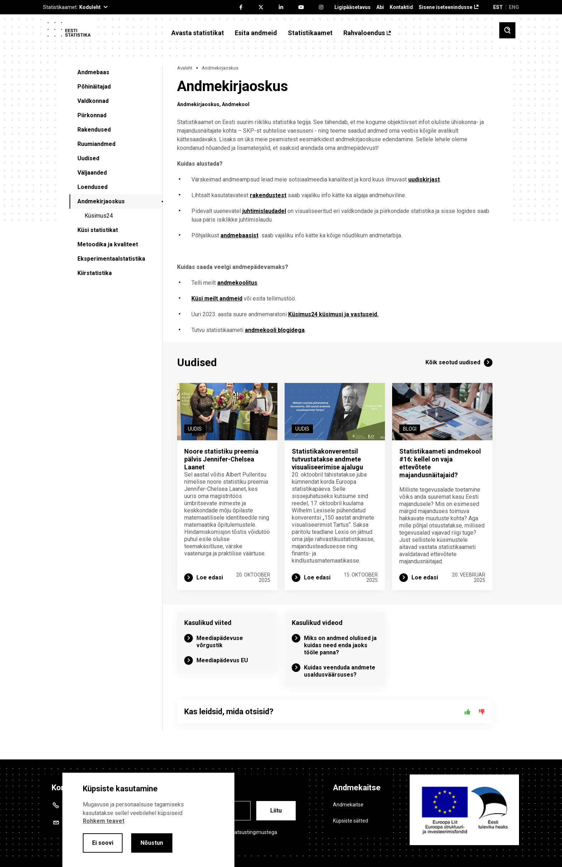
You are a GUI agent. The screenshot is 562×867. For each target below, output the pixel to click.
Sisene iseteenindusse (445, 7)
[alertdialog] (148, 820)
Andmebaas (93, 72)
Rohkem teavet (103, 821)
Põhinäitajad (94, 86)
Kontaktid (401, 7)
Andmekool (235, 104)
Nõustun (151, 842)
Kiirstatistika (94, 273)
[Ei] (481, 712)
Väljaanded (92, 172)
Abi (380, 7)
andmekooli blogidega (275, 330)
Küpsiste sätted (350, 821)
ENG (514, 7)
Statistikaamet (310, 33)
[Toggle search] (507, 30)
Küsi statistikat (97, 230)
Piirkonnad (91, 115)
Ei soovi (102, 842)
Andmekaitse (348, 804)
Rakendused (94, 129)
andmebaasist (239, 235)
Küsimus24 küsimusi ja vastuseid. (333, 314)
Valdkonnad (93, 101)
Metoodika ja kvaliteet (107, 244)
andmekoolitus (237, 282)
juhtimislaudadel (264, 211)
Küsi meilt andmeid (216, 298)
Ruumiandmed (96, 144)
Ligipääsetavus (352, 7)
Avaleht (184, 68)
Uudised (88, 158)
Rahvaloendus (364, 33)
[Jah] (467, 712)
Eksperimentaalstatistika (111, 258)
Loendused (92, 187)
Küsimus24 (99, 215)
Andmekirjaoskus (101, 201)
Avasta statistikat (197, 33)
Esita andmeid (256, 33)
